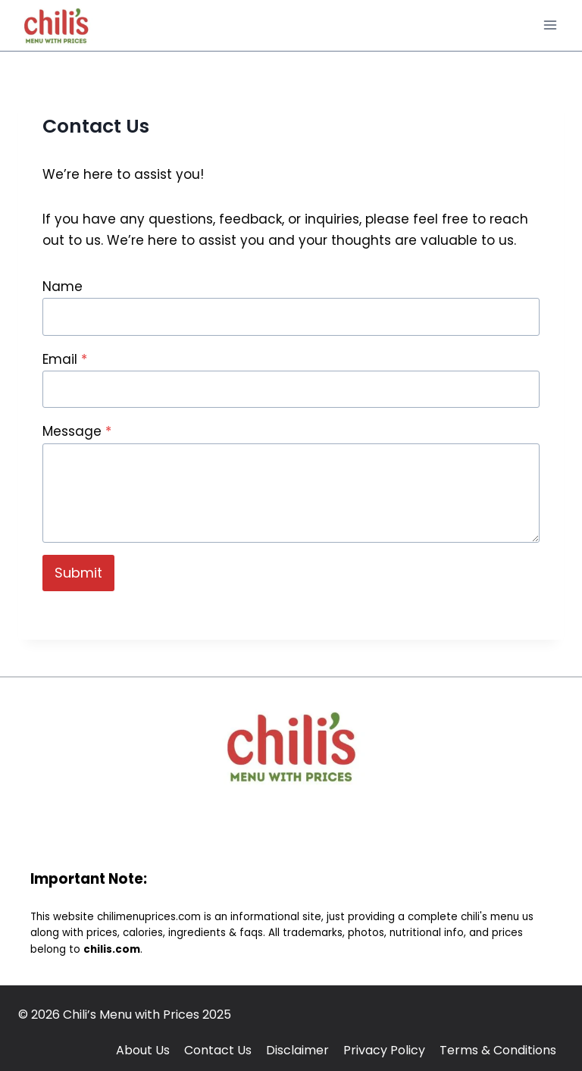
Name (62, 286)
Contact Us (218, 1050)
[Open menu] (550, 25)
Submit (78, 572)
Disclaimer (297, 1050)
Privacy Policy (384, 1050)
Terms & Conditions (498, 1050)
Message (76, 431)
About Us (143, 1050)
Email (64, 359)
